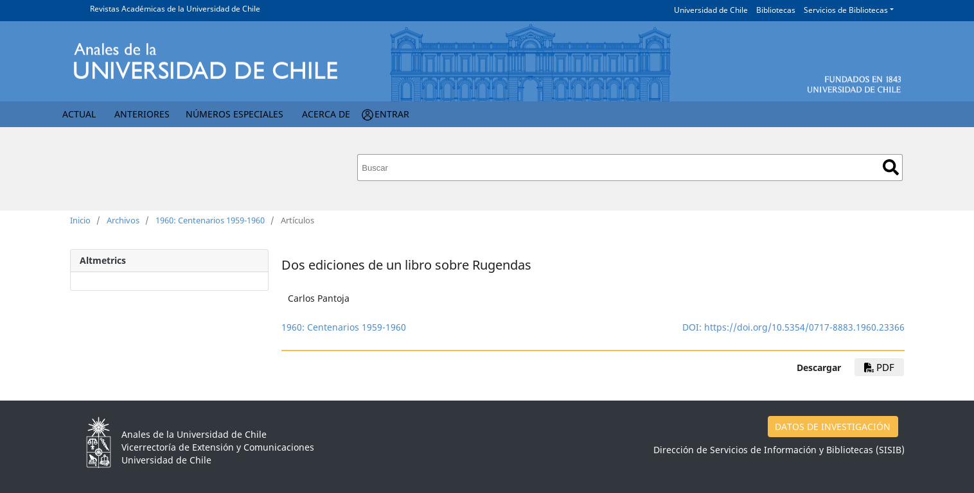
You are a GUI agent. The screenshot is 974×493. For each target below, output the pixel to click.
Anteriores (142, 114)
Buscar (891, 167)
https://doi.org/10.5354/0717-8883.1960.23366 (804, 327)
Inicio (80, 220)
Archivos (123, 220)
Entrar (392, 114)
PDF (879, 367)
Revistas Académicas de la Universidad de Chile (175, 8)
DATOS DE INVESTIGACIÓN (832, 426)
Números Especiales (234, 114)
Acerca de (326, 114)
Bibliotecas (775, 9)
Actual (79, 114)
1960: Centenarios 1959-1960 (210, 220)
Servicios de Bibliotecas (846, 9)
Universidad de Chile (711, 9)
